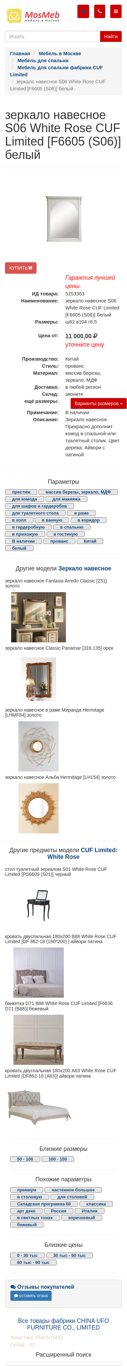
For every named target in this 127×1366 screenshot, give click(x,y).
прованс (59, 541)
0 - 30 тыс (27, 1255)
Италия (90, 1210)
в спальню (71, 527)
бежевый (27, 1224)
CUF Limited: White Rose (83, 853)
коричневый (81, 1217)
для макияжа (66, 499)
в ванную (52, 520)
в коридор (89, 520)
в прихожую (25, 534)
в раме (81, 513)
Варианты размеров (99, 403)
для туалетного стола (35, 513)
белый (19, 548)
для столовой (72, 1196)
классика (96, 1203)
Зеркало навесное (84, 568)
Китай (90, 541)
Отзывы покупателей (42, 1287)
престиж (21, 491)
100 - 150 (58, 1159)
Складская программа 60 (44, 1203)
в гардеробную (28, 527)
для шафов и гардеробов (39, 506)
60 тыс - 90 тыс (33, 1262)
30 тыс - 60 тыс (69, 1255)
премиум (26, 1189)
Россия (58, 1210)
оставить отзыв (31, 1295)
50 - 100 (25, 1159)
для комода (24, 499)
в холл (19, 520)
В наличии (23, 541)
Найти (111, 36)
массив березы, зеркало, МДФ (78, 491)
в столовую (29, 1196)
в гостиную (66, 534)
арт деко (26, 1210)
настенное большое (73, 1189)
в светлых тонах (35, 1217)
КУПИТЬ (20, 268)
